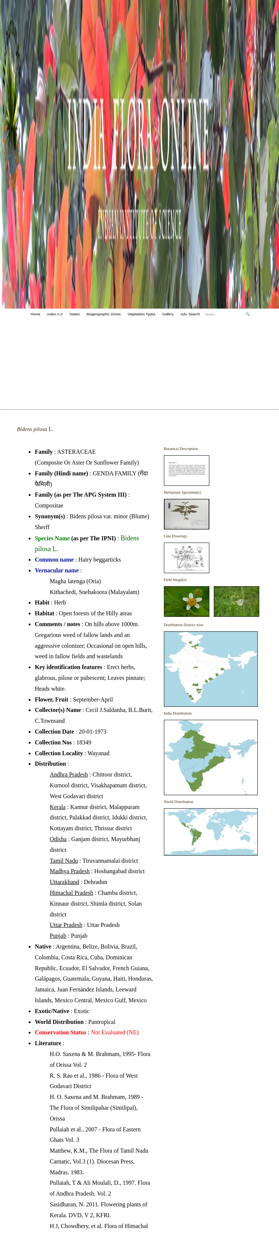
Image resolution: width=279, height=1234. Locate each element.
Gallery (168, 314)
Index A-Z (55, 314)
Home (35, 314)
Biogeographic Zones (103, 314)
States (74, 314)
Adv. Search (190, 314)
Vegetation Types (141, 314)
